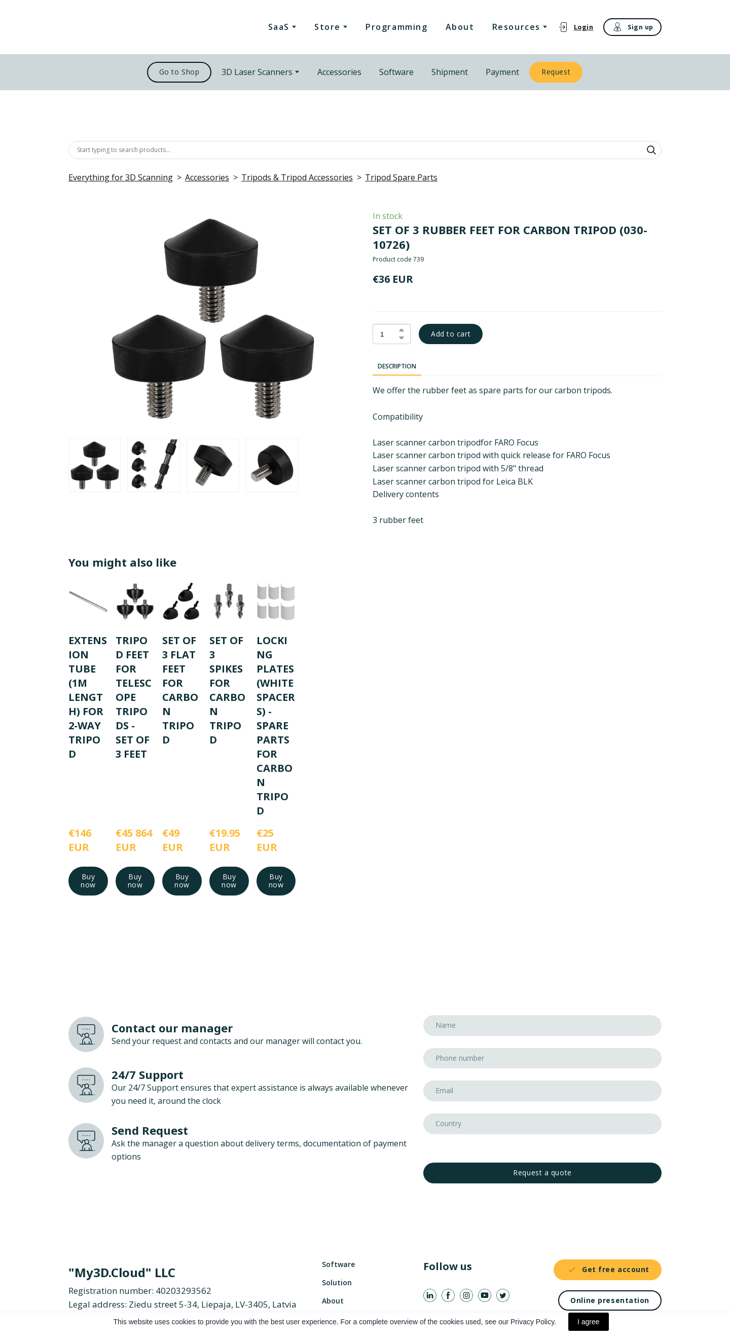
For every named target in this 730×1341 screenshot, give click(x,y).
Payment (502, 72)
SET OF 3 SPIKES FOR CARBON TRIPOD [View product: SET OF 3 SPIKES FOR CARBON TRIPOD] (227, 689)
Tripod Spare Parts (401, 177)
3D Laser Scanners (257, 72)
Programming (397, 26)
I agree (588, 1322)
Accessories (339, 72)
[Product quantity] (389, 334)
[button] (576, 27)
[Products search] (365, 150)
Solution (337, 1282)
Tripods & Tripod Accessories (297, 177)
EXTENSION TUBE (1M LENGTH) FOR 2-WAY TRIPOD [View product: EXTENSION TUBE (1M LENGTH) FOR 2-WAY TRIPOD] (87, 696)
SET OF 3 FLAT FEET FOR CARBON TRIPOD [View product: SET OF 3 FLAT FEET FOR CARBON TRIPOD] (180, 689)
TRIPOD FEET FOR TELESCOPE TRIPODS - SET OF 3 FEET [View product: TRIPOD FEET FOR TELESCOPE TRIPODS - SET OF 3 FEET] (134, 696)
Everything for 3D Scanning (120, 177)
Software (396, 72)
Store (327, 26)
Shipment (449, 72)
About (460, 26)
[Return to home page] (120, 27)
